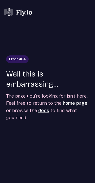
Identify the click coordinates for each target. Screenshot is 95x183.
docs (43, 110)
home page (75, 103)
